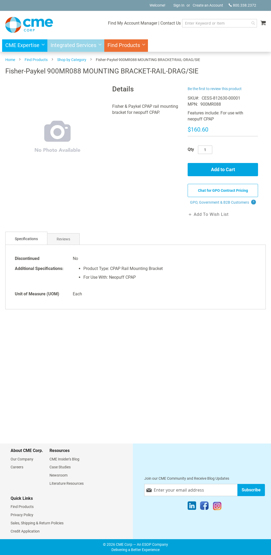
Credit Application (25, 531)
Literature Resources (66, 483)
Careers (17, 467)
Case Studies (60, 467)
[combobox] (219, 23)
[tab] (26, 239)
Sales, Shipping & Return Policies (37, 523)
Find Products (36, 60)
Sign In (178, 5)
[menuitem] (23, 45)
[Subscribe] (251, 490)
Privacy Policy (22, 515)
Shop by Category (71, 60)
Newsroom (58, 475)
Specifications (26, 239)
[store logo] (29, 25)
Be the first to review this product (215, 89)
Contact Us (170, 23)
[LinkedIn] (192, 506)
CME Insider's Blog (64, 459)
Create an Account (208, 5)
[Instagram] (217, 506)
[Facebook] (204, 506)
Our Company (22, 459)
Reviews (63, 239)
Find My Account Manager (132, 23)
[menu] (135, 45)
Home (10, 60)
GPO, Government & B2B (223, 202)
